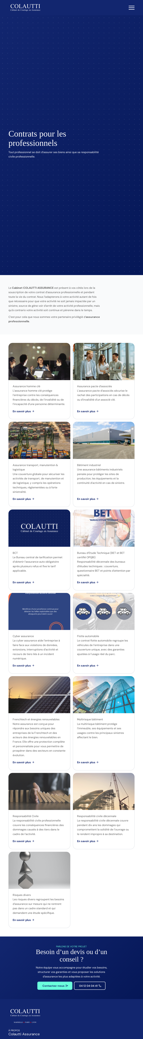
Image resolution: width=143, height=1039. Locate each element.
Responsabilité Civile (26, 816)
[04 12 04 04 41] (89, 986)
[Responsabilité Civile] (23, 841)
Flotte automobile (88, 636)
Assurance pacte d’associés (94, 386)
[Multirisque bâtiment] (87, 762)
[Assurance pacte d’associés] (87, 411)
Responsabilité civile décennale (96, 816)
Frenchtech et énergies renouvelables (36, 719)
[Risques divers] (23, 920)
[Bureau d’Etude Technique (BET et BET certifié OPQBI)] (87, 582)
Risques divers (22, 895)
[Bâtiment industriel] (87, 499)
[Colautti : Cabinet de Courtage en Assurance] (25, 7)
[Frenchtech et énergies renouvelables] (23, 762)
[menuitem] (130, 7)
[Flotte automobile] (87, 665)
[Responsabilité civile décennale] (87, 841)
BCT (15, 553)
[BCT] (23, 582)
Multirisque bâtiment (90, 719)
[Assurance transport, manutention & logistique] (23, 499)
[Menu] (130, 7)
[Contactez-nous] (54, 986)
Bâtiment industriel (89, 465)
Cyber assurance (23, 636)
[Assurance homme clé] (23, 411)
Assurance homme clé (26, 386)
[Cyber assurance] (23, 665)
